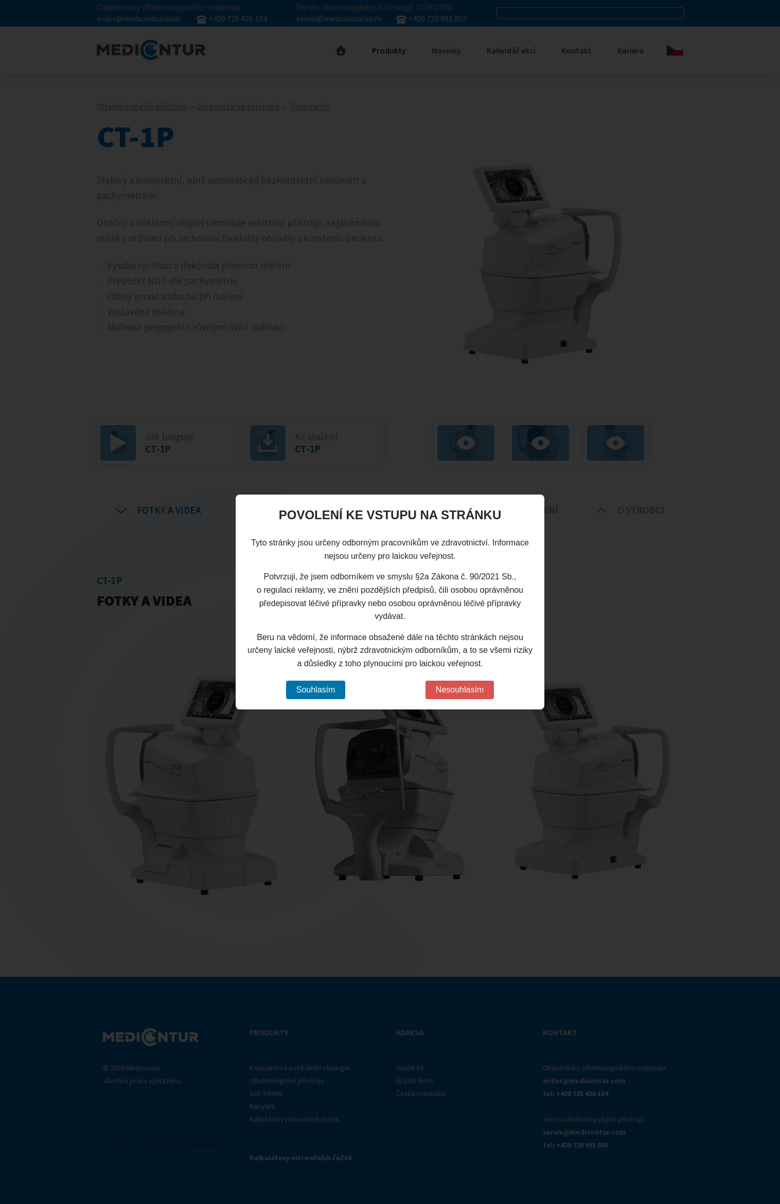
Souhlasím (315, 689)
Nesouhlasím (460, 689)
